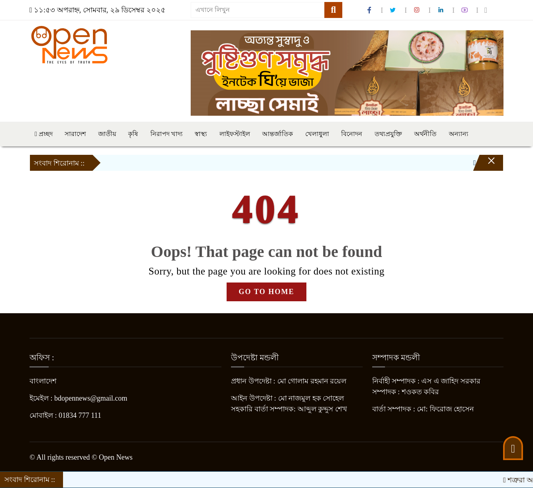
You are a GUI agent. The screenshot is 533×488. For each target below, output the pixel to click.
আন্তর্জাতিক (277, 133)
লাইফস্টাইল (234, 133)
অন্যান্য (458, 133)
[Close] (484, 164)
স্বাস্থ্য (201, 133)
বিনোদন (351, 133)
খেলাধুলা (317, 133)
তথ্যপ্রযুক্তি (388, 133)
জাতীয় (107, 133)
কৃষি (133, 133)
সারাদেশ (75, 133)
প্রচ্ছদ (44, 133)
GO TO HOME (266, 292)
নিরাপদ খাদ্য (166, 133)
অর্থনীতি (425, 133)
